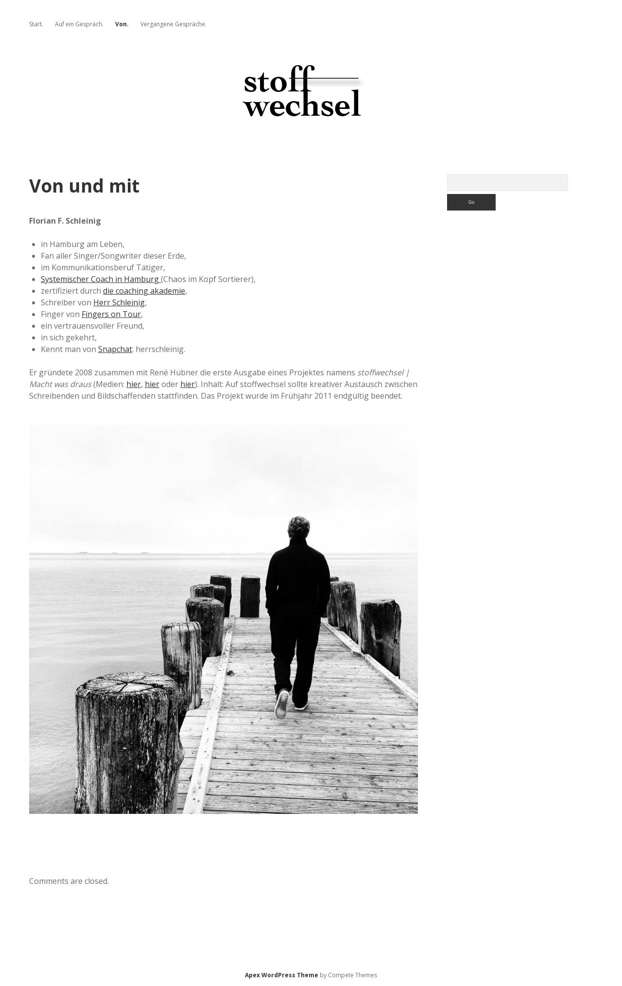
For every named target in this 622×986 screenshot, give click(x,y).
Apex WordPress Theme (281, 975)
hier (133, 384)
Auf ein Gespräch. (79, 24)
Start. (36, 24)
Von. (122, 24)
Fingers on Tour (111, 314)
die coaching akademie (144, 290)
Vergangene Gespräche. (173, 24)
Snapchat (115, 349)
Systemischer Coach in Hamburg (101, 279)
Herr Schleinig (119, 302)
